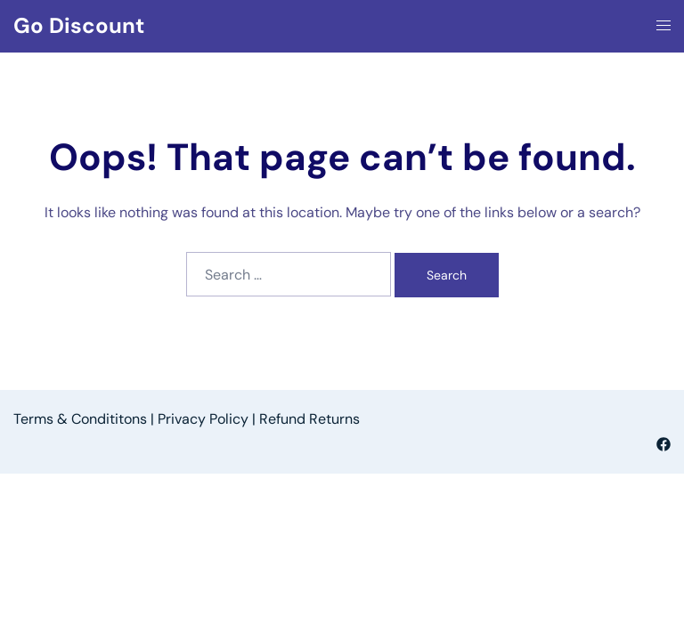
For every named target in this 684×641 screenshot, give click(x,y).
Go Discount (78, 25)
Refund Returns (309, 419)
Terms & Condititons (80, 419)
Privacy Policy (203, 419)
